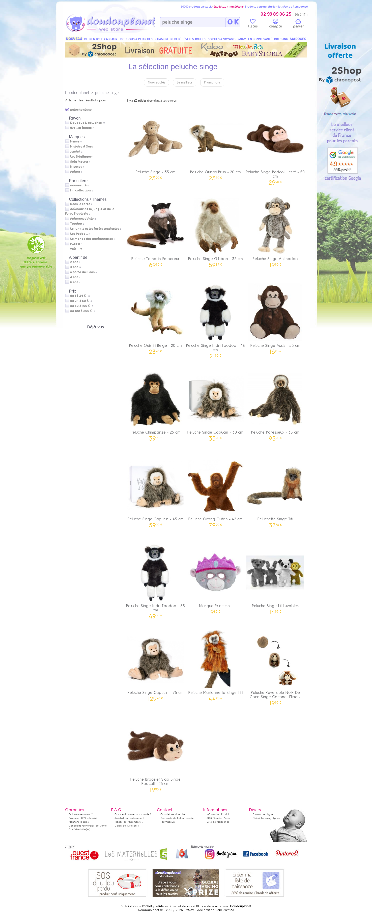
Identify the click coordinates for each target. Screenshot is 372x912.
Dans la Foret (80, 204)
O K (233, 22)
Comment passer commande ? (133, 814)
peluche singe (107, 92)
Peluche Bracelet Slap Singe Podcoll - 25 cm (156, 753)
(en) (88, 829)
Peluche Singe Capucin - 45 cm (156, 490)
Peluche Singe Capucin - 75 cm (156, 664)
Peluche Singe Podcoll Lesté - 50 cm (275, 146)
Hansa (74, 141)
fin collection (80, 190)
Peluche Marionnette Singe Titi (215, 664)
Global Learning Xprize (266, 818)
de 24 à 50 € (81, 301)
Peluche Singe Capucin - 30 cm (215, 404)
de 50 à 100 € (81, 306)
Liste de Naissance (218, 821)
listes (253, 24)
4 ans (74, 277)
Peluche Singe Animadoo (275, 230)
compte (275, 24)
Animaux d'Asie (82, 219)
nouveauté (78, 185)
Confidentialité (77, 829)
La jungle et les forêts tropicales (94, 229)
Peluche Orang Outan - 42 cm (215, 490)
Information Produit (218, 814)
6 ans (74, 282)
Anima (75, 172)
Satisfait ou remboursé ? (129, 818)
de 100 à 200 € (82, 311)
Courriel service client (173, 814)
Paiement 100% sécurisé (83, 818)
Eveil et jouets (81, 128)
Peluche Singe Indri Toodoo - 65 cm (156, 579)
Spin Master (79, 162)
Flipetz (75, 244)
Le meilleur (184, 82)
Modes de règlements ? (129, 821)
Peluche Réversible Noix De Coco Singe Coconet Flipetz (275, 666)
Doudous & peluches (86, 123)
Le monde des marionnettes (91, 239)
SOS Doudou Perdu (219, 818)
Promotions (212, 82)
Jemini (75, 152)
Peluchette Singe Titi (275, 490)
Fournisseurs (168, 821)
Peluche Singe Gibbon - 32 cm (215, 230)
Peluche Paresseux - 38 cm (275, 404)
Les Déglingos (81, 157)
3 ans (74, 267)
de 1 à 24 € (80, 296)
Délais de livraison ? (127, 825)
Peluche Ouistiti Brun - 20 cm (215, 143)
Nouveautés (156, 82)
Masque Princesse (215, 577)
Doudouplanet (77, 92)
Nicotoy (76, 167)
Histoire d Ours (81, 147)
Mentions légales (79, 821)
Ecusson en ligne (262, 814)
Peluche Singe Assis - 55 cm (275, 317)
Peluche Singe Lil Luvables (275, 577)
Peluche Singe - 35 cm (156, 143)
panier (298, 24)
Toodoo (76, 224)
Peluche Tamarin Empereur (156, 230)
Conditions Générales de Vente (88, 825)
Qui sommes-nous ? (81, 814)
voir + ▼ (76, 249)
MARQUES (298, 39)
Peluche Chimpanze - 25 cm (156, 404)
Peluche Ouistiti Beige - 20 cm (156, 317)
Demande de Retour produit (177, 818)
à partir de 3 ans (82, 272)
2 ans (74, 262)
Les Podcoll (79, 234)
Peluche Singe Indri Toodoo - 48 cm (215, 319)
